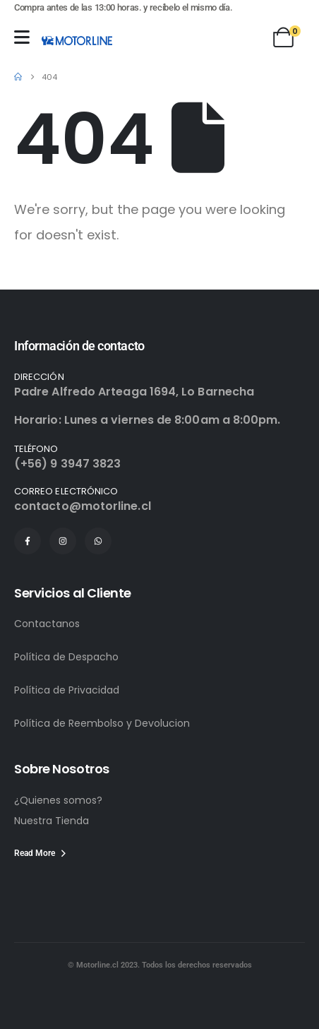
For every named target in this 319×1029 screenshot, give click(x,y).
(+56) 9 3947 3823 (67, 464)
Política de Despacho (66, 657)
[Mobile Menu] (22, 37)
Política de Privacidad (66, 690)
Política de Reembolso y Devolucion (102, 723)
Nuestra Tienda (51, 821)
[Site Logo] (77, 40)
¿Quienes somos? (58, 800)
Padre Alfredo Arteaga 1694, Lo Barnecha (134, 391)
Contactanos (47, 624)
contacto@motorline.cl (82, 506)
